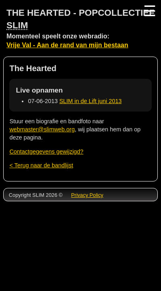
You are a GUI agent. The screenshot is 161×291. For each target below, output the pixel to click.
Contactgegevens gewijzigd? (46, 151)
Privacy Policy (87, 195)
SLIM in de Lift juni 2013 (90, 101)
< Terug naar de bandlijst (41, 165)
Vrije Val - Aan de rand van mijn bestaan (67, 45)
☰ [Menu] (149, 11)
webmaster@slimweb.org (42, 129)
